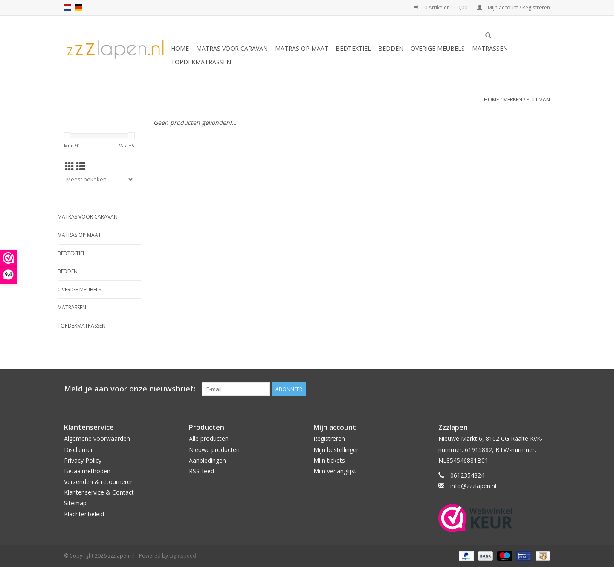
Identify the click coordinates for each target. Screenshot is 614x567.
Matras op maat (301, 48)
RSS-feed (201, 471)
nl (67, 7)
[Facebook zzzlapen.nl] (543, 389)
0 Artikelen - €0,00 (441, 7)
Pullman (538, 99)
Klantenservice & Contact (99, 492)
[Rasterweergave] (69, 167)
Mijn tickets (329, 460)
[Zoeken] (516, 35)
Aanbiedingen (207, 460)
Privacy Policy (82, 460)
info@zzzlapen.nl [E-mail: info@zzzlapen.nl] (473, 486)
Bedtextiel (353, 48)
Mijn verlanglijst (334, 471)
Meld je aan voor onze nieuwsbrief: (129, 388)
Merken (512, 99)
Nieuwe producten (214, 450)
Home (180, 48)
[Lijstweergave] (80, 167)
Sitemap (75, 503)
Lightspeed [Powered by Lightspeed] (182, 555)
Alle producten (209, 439)
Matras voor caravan (232, 48)
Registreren (329, 439)
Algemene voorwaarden (97, 439)
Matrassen (490, 48)
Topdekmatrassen (201, 62)
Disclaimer (78, 450)
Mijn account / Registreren (513, 7)
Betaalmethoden (87, 471)
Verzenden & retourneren (99, 482)
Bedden (390, 48)
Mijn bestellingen (336, 450)
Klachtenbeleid (84, 514)
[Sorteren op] (99, 179)
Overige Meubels (438, 48)
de (78, 7)
